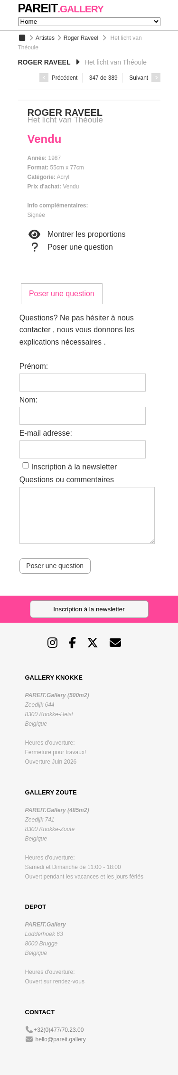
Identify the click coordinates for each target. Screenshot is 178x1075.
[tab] (62, 293)
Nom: (28, 400)
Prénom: (33, 366)
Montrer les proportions (77, 234)
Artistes (45, 38)
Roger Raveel (81, 38)
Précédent (58, 78)
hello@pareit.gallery (61, 1039)
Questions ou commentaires (66, 480)
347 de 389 (103, 78)
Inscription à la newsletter (74, 467)
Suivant (144, 78)
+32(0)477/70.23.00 (59, 1030)
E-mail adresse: (45, 433)
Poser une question (70, 247)
